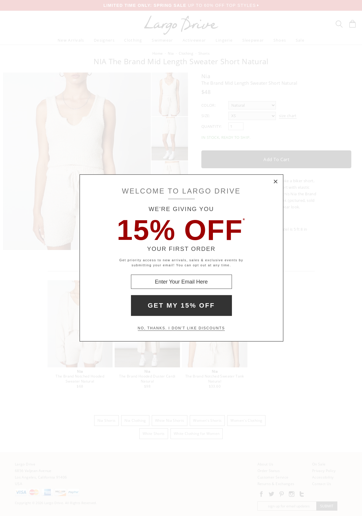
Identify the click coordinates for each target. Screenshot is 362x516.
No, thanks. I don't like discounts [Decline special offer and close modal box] (181, 328)
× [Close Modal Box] (276, 182)
